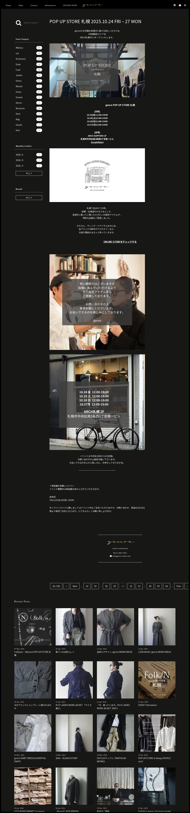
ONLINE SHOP (70, 5)
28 (106, 586)
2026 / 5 (29, 154)
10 (87, 586)
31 (131, 586)
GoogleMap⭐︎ (97, 142)
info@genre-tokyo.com (120, 556)
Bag (29, 119)
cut (29, 53)
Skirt (29, 113)
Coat (29, 69)
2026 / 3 (29, 165)
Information (50, 5)
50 (158, 586)
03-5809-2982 (120, 553)
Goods (29, 124)
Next (75, 586)
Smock (29, 97)
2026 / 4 (29, 160)
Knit (29, 130)
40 (150, 586)
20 (95, 586)
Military (29, 47)
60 (166, 586)
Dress (29, 91)
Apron (29, 102)
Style (29, 64)
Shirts (29, 80)
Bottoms (29, 108)
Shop (21, 5)
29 (114, 586)
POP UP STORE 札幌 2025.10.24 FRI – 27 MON (95, 21)
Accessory (29, 58)
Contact (34, 5)
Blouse (29, 86)
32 (139, 586)
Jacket (29, 75)
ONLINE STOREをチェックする (120, 241)
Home (8, 5)
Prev (178, 586)
